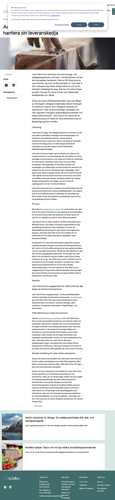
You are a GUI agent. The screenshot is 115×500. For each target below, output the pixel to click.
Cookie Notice (55, 15)
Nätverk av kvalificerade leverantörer (44, 461)
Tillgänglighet (29, 488)
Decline (96, 25)
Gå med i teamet (103, 462)
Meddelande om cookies (33, 485)
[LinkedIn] (10, 464)
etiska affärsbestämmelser (53, 101)
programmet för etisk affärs (53, 209)
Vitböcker (83, 462)
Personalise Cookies (62, 25)
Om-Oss (84, 3)
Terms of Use (95, 485)
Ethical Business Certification (50, 318)
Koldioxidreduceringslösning (50, 473)
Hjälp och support (86, 465)
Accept (79, 25)
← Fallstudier (7, 74)
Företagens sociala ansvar (55, 485)
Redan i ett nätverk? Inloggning (65, 472)
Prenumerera (12, 98)
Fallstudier (83, 458)
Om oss (100, 458)
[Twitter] (5, 464)
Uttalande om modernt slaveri (48, 488)
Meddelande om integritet (77, 485)
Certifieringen (76, 297)
